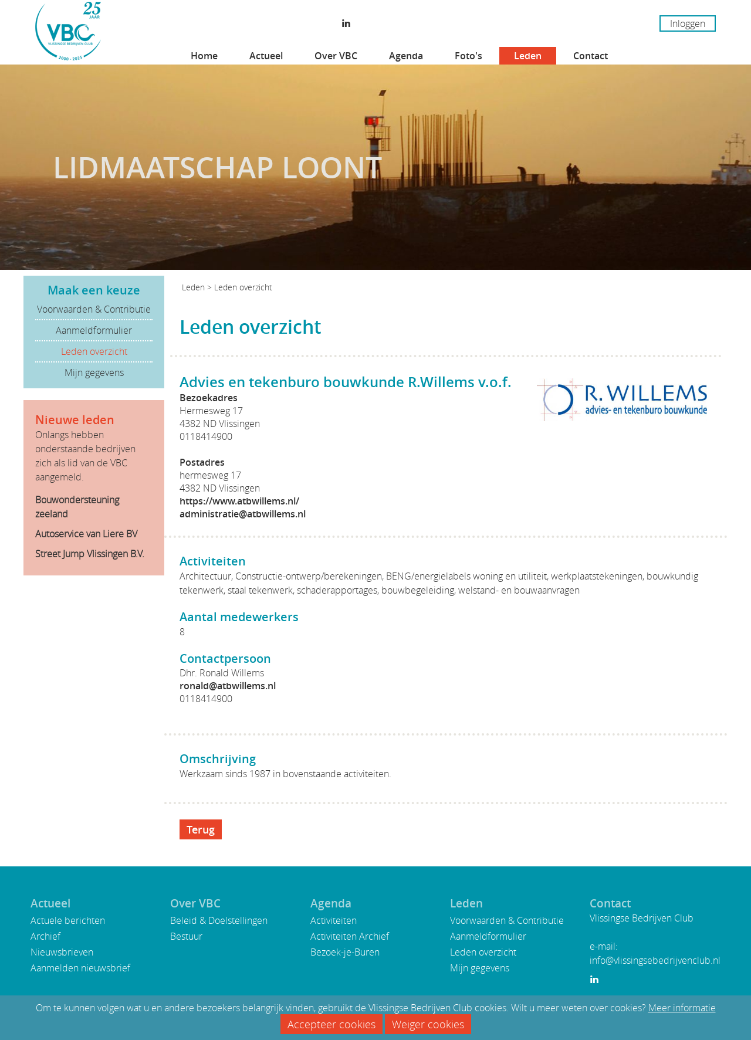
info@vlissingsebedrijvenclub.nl (655, 960)
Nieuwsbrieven (62, 952)
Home (204, 55)
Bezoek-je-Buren (345, 952)
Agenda (406, 55)
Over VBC (335, 55)
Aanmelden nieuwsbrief (80, 967)
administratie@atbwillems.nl (243, 513)
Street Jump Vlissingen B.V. (89, 553)
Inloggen (687, 23)
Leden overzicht (94, 351)
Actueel (266, 55)
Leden (528, 55)
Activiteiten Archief (349, 936)
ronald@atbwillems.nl (228, 685)
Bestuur (186, 936)
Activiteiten (333, 920)
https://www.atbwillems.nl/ (239, 500)
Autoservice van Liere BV (86, 533)
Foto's (468, 55)
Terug (201, 829)
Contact (590, 55)
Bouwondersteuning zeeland (77, 506)
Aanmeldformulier (94, 330)
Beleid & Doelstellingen (219, 920)
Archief (45, 936)
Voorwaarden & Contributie (94, 309)
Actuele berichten (68, 920)
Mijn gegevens (94, 372)
